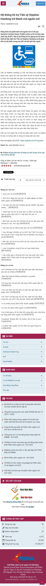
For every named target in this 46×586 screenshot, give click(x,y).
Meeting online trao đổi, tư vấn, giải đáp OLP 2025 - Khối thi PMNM (23, 451)
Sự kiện (5, 347)
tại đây (31, 507)
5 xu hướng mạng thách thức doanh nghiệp (18, 303)
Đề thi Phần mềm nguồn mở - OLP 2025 (19, 458)
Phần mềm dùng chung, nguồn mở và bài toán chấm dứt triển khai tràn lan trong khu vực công (22, 421)
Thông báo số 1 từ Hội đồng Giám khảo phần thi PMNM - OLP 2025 (22, 436)
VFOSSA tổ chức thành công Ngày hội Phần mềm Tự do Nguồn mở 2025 (22, 464)
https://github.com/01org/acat (31, 141)
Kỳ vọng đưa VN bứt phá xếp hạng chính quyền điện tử (22, 283)
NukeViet (16, 579)
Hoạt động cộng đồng (10, 385)
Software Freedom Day (11, 352)
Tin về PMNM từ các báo (11, 380)
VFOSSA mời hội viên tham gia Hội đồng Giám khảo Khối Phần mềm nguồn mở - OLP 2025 (23, 443)
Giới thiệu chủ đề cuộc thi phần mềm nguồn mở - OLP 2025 (22, 472)
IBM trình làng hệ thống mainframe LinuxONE (18, 276)
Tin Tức (5, 342)
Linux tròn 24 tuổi (9, 194)
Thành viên (40, 3)
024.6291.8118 (24, 577)
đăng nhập (17, 502)
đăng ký (9, 502)
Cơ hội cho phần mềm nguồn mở (14, 308)
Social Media (7, 361)
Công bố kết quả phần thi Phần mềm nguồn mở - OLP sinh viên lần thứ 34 (22, 428)
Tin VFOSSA (7, 376)
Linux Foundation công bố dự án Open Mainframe (21, 248)
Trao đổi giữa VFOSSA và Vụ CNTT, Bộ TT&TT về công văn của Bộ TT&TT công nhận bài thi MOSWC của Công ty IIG (22, 234)
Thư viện (6, 390)
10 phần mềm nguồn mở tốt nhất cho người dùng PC (21, 326)
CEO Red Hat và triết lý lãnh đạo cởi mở (17, 228)
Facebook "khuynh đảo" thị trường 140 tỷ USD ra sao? (21, 319)
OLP (4, 356)
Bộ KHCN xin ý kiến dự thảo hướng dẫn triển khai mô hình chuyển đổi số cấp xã (22, 405)
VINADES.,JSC (32, 579)
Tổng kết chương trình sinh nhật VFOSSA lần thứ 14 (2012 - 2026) (23, 413)
